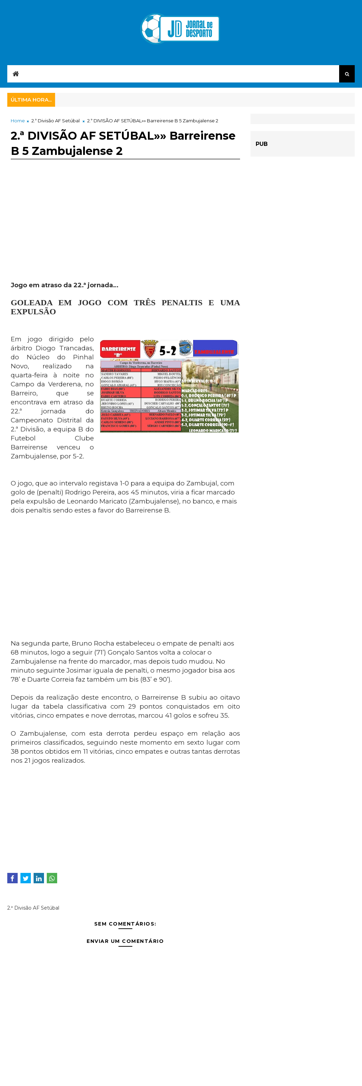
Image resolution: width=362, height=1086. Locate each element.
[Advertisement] (125, 232)
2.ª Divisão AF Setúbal (56, 120)
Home (18, 120)
